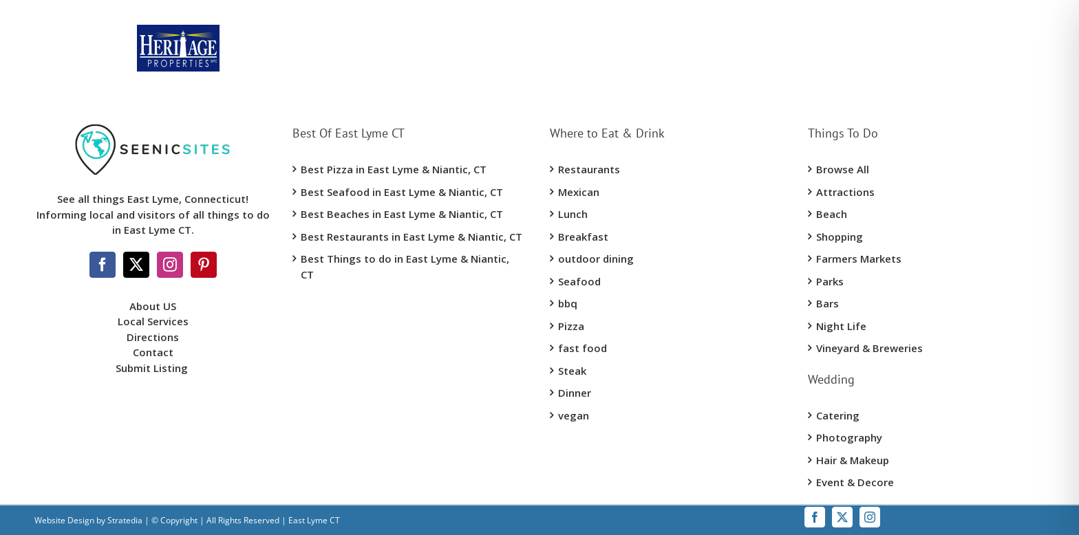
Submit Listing (153, 368)
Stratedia (124, 520)
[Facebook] (102, 265)
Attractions (845, 192)
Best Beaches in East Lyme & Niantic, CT (402, 214)
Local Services (153, 321)
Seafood (579, 281)
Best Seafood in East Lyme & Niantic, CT (402, 192)
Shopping (839, 236)
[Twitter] (136, 265)
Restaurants (589, 169)
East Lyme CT (313, 520)
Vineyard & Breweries (869, 348)
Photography (849, 437)
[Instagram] (170, 265)
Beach (831, 214)
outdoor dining (596, 258)
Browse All (842, 169)
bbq (567, 303)
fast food (582, 348)
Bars (827, 303)
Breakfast (583, 236)
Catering (837, 415)
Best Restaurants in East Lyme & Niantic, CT (411, 236)
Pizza (571, 326)
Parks (830, 281)
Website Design (64, 520)
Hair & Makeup (852, 460)
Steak (572, 371)
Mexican (578, 192)
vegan (573, 415)
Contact (153, 352)
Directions (153, 337)
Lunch (573, 214)
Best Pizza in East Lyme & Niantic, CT (394, 169)
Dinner (574, 393)
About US (152, 306)
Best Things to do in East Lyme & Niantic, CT (405, 266)
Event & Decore (855, 482)
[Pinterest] (204, 265)
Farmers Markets (858, 258)
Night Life (841, 326)
